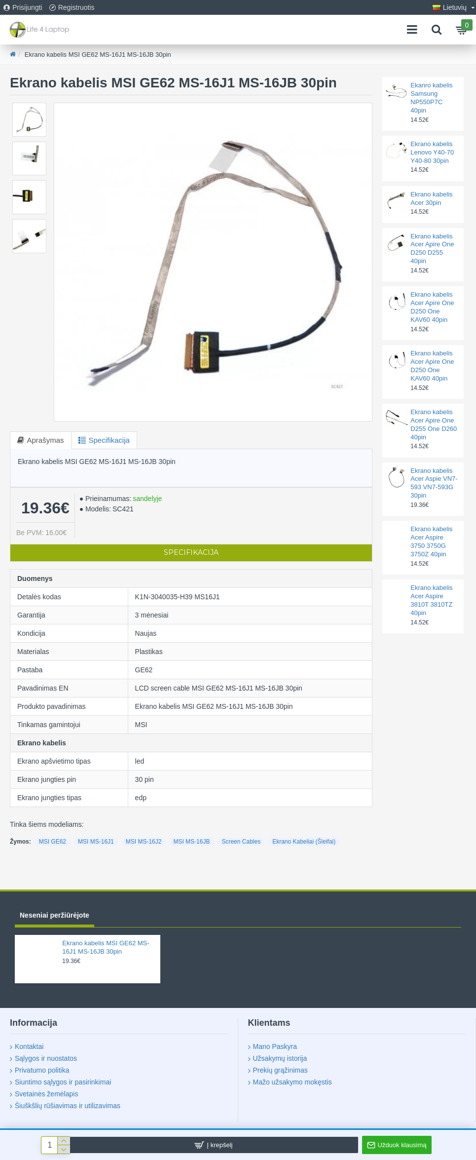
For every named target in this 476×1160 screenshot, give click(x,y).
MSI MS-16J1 (96, 841)
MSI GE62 (52, 841)
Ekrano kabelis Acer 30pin (431, 198)
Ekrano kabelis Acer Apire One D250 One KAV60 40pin (432, 307)
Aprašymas (45, 440)
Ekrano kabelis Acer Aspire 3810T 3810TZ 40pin (431, 600)
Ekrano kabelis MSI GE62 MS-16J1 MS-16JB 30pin (105, 947)
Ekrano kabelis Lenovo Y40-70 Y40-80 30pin (432, 152)
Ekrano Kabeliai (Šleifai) (303, 841)
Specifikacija (109, 440)
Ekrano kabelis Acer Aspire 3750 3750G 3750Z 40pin (431, 541)
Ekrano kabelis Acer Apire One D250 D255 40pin (432, 248)
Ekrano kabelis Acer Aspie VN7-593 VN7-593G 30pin (433, 483)
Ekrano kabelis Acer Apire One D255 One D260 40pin (433, 424)
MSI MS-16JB (191, 841)
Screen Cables (240, 841)
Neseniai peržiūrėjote (54, 915)
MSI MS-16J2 (144, 841)
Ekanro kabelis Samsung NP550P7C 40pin (431, 97)
